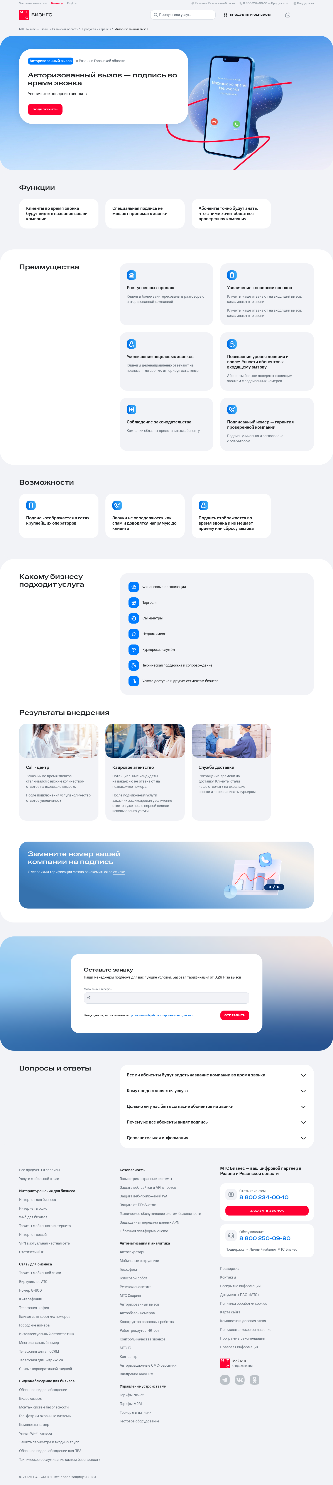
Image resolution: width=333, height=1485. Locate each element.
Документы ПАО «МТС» (239, 1294)
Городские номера (34, 1325)
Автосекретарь (132, 1252)
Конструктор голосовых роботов (147, 1322)
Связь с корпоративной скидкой (45, 1369)
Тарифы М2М (131, 1404)
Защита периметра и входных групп (49, 1442)
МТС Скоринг (131, 1295)
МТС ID (125, 1348)
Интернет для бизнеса (37, 1199)
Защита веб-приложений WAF (144, 1196)
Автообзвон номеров (137, 1313)
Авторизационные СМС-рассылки (148, 1365)
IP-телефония (30, 1299)
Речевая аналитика (136, 1287)
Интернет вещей (33, 1234)
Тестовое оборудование (139, 1421)
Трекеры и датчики (135, 1412)
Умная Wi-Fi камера (35, 1433)
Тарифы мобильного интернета (45, 1226)
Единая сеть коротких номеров (44, 1316)
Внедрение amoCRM (137, 1374)
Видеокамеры (30, 1398)
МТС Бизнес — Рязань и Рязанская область (48, 29)
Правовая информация (239, 1347)
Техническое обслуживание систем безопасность (59, 1459)
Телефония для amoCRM (39, 1351)
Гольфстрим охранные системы (45, 1416)
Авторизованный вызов (139, 1304)
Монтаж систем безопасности (44, 1407)
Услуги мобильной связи (39, 1179)
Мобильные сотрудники (139, 1260)
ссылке (119, 872)
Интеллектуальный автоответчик (46, 1334)
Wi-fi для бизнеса (33, 1217)
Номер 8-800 (30, 1290)
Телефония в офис (34, 1308)
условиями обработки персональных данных (162, 1015)
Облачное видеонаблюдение (43, 1390)
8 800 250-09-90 (265, 1239)
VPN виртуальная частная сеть (44, 1243)
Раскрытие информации (240, 1286)
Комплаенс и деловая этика (243, 1321)
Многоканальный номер (39, 1342)
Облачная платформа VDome (144, 1231)
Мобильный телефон (98, 989)
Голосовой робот (133, 1278)
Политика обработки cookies (243, 1303)
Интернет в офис (33, 1208)
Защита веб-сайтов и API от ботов (148, 1187)
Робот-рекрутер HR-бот (139, 1330)
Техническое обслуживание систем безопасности (160, 1213)
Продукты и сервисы (96, 29)
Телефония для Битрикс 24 (41, 1360)
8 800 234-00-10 (264, 3)
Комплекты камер (34, 1424)
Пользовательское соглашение (245, 1329)
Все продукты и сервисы (39, 1170)
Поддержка (235, 1249)
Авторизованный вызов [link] (131, 29)
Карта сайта (230, 1312)
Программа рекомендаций (242, 1338)
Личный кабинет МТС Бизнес (273, 1249)
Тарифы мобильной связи (40, 1273)
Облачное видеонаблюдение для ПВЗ (50, 1451)
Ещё (72, 3)
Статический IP (31, 1252)
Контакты (228, 1277)
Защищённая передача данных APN (149, 1222)
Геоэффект (128, 1269)
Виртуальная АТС (33, 1281)
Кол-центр (128, 1356)
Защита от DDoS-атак (138, 1205)
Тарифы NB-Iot (132, 1395)
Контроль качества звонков (143, 1339)
